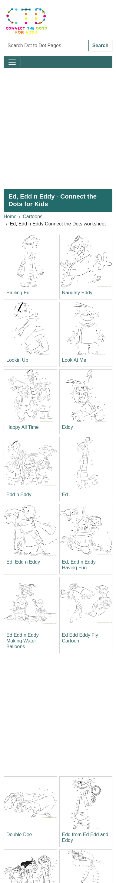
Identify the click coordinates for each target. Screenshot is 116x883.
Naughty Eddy (77, 292)
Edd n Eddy (18, 494)
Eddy (67, 427)
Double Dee (19, 834)
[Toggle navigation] (12, 62)
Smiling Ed (17, 292)
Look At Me (74, 360)
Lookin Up (17, 360)
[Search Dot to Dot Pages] (46, 45)
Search (100, 45)
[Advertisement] (58, 128)
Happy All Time (22, 427)
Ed (65, 494)
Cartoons (32, 216)
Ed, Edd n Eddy (23, 561)
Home (10, 216)
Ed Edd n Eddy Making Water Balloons (22, 640)
